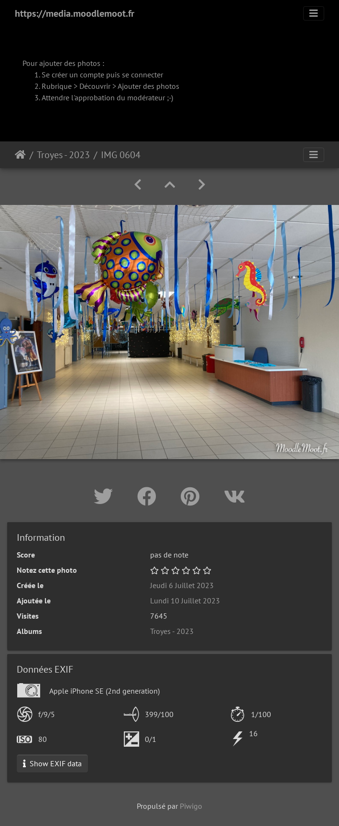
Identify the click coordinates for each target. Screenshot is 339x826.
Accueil (20, 155)
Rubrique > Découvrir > (80, 86)
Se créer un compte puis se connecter (102, 74)
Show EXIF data (52, 763)
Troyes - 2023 (63, 155)
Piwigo (191, 806)
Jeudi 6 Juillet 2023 (182, 585)
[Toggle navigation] (313, 13)
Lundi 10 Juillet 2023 (185, 600)
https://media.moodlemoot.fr (74, 13)
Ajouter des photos (148, 86)
